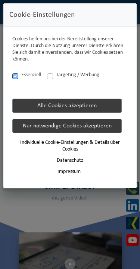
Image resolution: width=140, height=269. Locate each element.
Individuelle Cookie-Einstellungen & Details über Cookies (70, 146)
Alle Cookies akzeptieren (67, 106)
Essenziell (31, 75)
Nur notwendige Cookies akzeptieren (67, 126)
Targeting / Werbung (77, 75)
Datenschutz (70, 160)
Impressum (69, 171)
